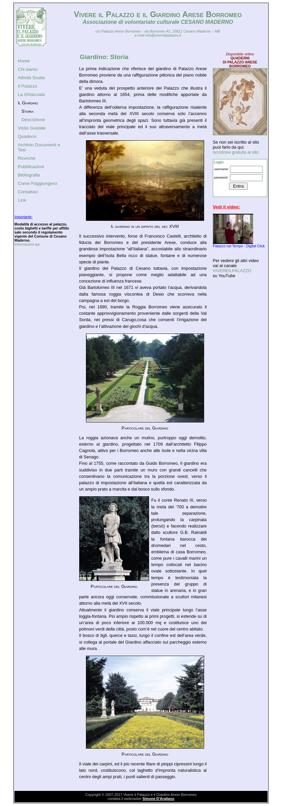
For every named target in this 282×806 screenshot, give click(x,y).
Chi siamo (28, 69)
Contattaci (28, 191)
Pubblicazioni (31, 166)
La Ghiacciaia (31, 94)
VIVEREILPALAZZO (232, 270)
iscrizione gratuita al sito (236, 152)
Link (22, 200)
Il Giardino (28, 102)
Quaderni (27, 136)
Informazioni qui (27, 244)
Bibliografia (29, 175)
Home (24, 60)
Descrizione (33, 119)
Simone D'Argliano (158, 799)
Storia (27, 111)
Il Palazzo (27, 86)
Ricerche (27, 158)
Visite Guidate (32, 128)
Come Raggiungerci (37, 183)
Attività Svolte (31, 77)
